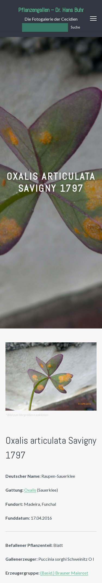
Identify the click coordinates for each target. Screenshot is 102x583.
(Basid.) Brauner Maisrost (64, 572)
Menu (93, 18)
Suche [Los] (75, 27)
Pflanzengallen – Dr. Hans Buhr (51, 10)
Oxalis (30, 489)
